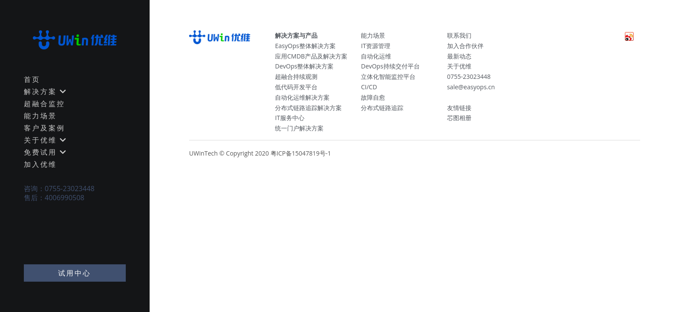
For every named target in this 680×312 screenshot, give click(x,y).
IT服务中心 (289, 118)
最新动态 (459, 56)
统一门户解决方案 (299, 128)
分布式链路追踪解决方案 (308, 108)
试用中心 (74, 273)
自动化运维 (376, 56)
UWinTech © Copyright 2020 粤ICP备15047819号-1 (260, 153)
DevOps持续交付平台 (390, 66)
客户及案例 (44, 128)
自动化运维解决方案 (302, 97)
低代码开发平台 (296, 87)
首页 (32, 79)
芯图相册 (459, 118)
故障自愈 (373, 97)
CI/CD (369, 87)
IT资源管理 (375, 46)
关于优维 (459, 66)
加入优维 (40, 164)
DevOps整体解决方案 (304, 66)
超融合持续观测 (296, 76)
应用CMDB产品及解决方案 (311, 56)
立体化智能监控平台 (388, 76)
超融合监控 (44, 103)
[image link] (75, 39)
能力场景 (40, 115)
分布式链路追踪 (382, 108)
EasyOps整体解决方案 (305, 46)
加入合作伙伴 (465, 46)
